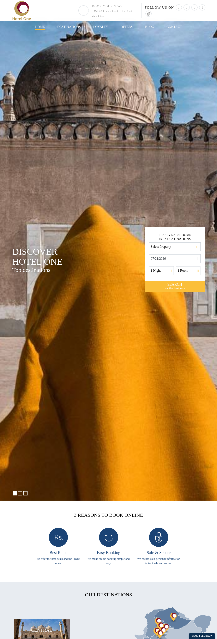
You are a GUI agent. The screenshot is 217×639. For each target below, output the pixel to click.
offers (127, 26)
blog (149, 26)
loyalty (100, 26)
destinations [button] (69, 26)
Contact (174, 26)
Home (40, 26)
